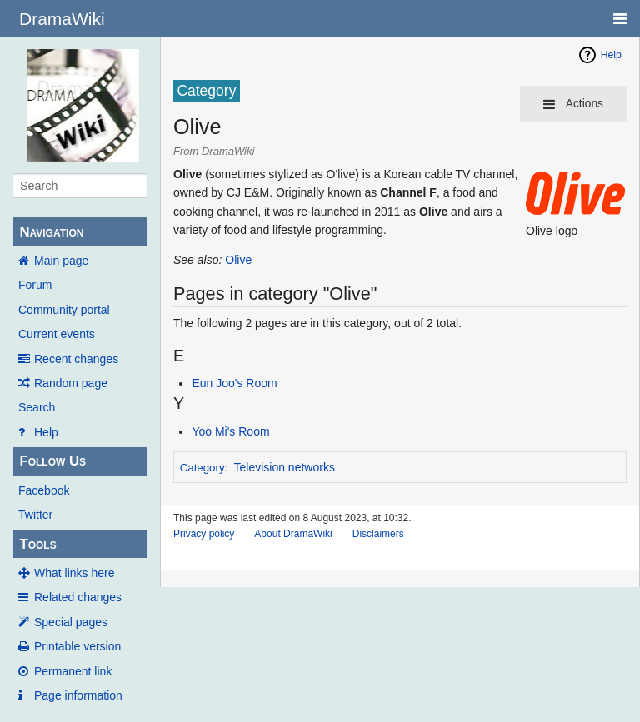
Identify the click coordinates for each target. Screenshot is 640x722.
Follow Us (52, 461)
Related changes (78, 597)
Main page (61, 260)
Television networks (284, 467)
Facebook (43, 490)
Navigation (51, 232)
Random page (71, 383)
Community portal (64, 309)
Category (202, 467)
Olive (238, 259)
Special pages (71, 622)
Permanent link (73, 671)
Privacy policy (203, 534)
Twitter (35, 514)
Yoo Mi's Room (230, 431)
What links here (74, 573)
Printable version (77, 646)
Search (36, 407)
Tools (37, 544)
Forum (35, 284)
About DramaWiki (293, 534)
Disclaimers (378, 534)
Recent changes (76, 359)
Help (46, 432)
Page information (78, 695)
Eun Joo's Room (234, 383)
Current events (56, 334)
